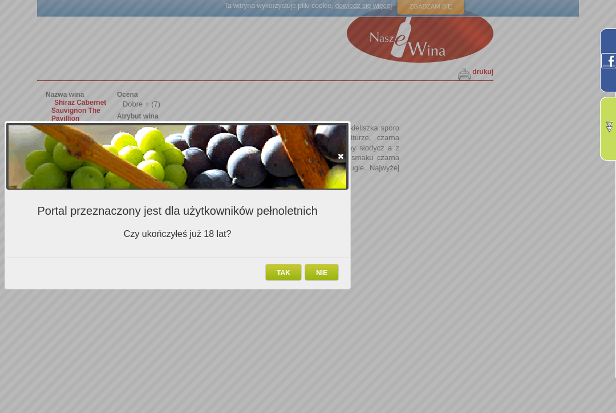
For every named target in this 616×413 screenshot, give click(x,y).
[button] (341, 156)
